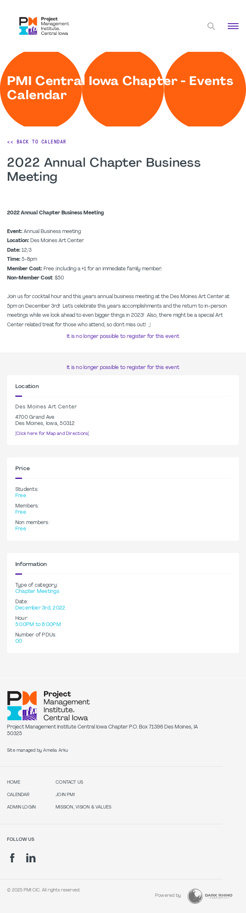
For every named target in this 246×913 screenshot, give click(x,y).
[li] (31, 857)
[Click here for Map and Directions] (52, 434)
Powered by (168, 896)
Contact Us (69, 782)
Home (13, 782)
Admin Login (21, 807)
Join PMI (65, 795)
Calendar (18, 795)
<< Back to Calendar (36, 142)
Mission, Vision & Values (83, 807)
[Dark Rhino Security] (210, 896)
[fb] (12, 857)
